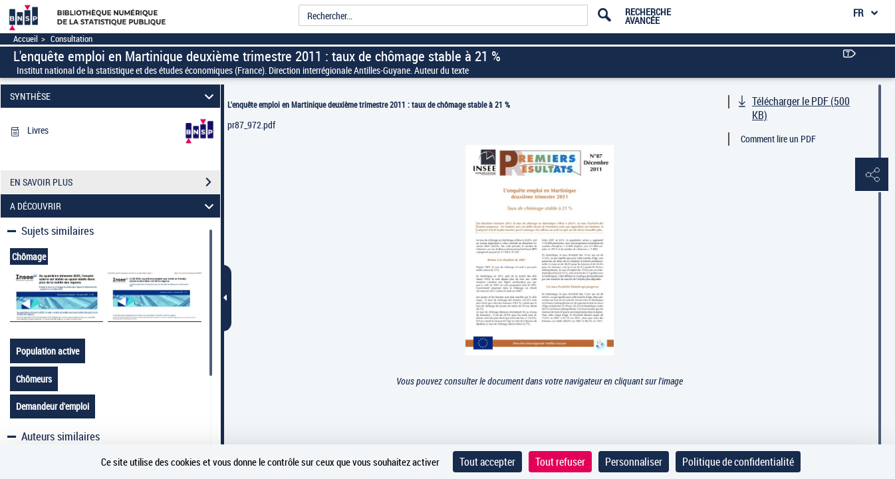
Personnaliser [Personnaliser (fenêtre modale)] (633, 461)
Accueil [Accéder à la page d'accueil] (25, 39)
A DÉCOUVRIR (113, 206)
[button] (871, 175)
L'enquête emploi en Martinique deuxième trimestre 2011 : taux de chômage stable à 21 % (368, 104)
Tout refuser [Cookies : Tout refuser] (560, 461)
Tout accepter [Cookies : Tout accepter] (487, 461)
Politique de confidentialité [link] (738, 461)
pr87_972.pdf (251, 124)
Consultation (71, 39)
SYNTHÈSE (113, 96)
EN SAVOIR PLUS (115, 182)
